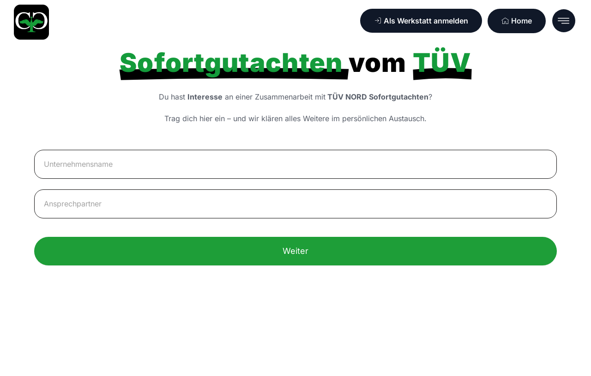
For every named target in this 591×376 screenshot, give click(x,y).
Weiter (295, 251)
